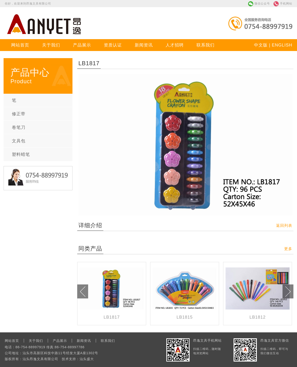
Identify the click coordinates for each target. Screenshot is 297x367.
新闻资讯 (144, 45)
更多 (288, 249)
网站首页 (20, 45)
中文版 (261, 45)
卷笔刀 (18, 127)
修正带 (18, 113)
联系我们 (205, 45)
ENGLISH (282, 45)
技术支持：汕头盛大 (78, 359)
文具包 (18, 141)
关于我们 (51, 45)
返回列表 (284, 225)
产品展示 (82, 45)
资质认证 (113, 45)
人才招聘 (175, 45)
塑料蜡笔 (21, 154)
